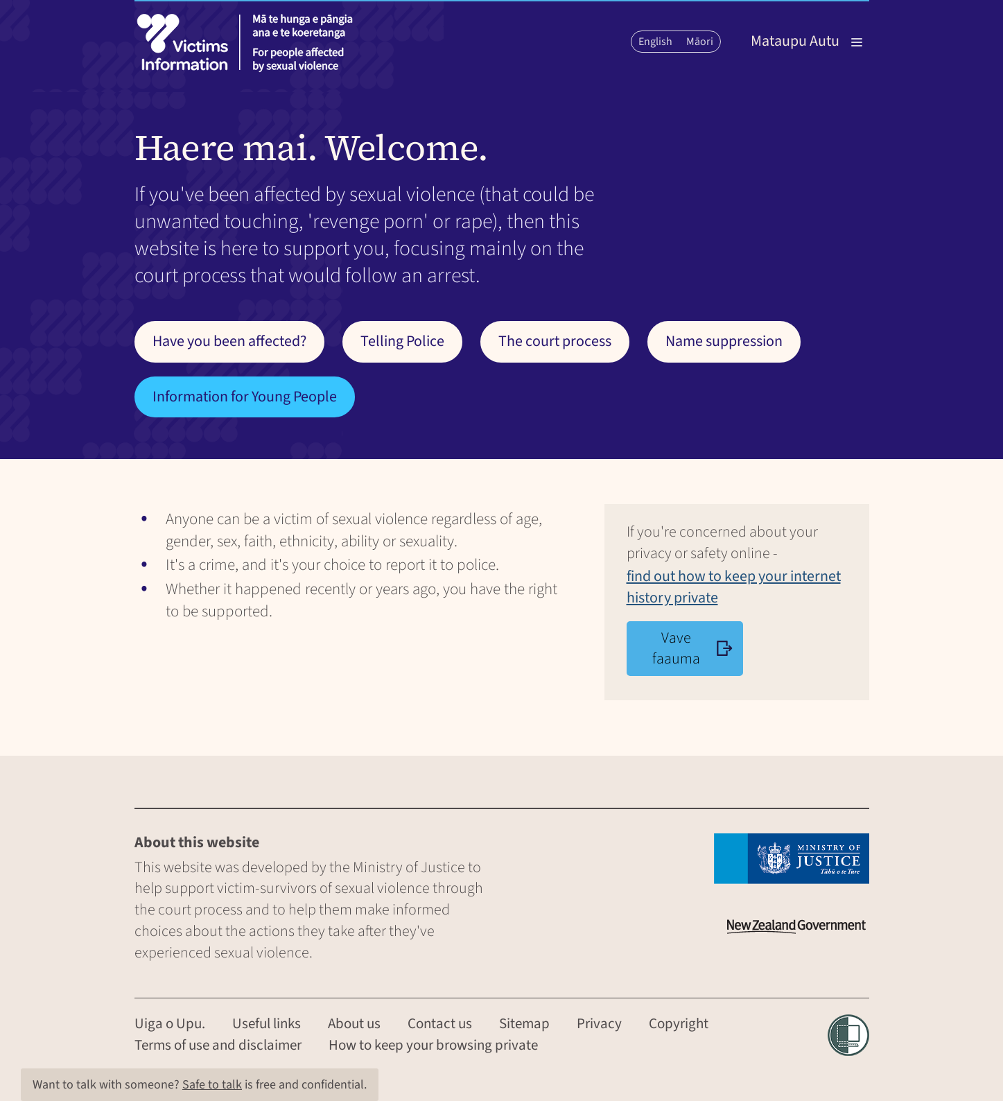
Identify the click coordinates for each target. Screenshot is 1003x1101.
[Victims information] (248, 42)
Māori (699, 41)
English (655, 41)
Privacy (599, 1023)
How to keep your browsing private (433, 1044)
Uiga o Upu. (169, 1023)
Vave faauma (693, 648)
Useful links (266, 1023)
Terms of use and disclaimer (218, 1044)
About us (354, 1023)
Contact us (440, 1023)
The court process (554, 341)
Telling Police (402, 341)
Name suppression (724, 341)
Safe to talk (212, 1084)
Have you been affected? (229, 341)
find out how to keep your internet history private (734, 587)
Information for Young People (244, 396)
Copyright (678, 1023)
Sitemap (524, 1023)
